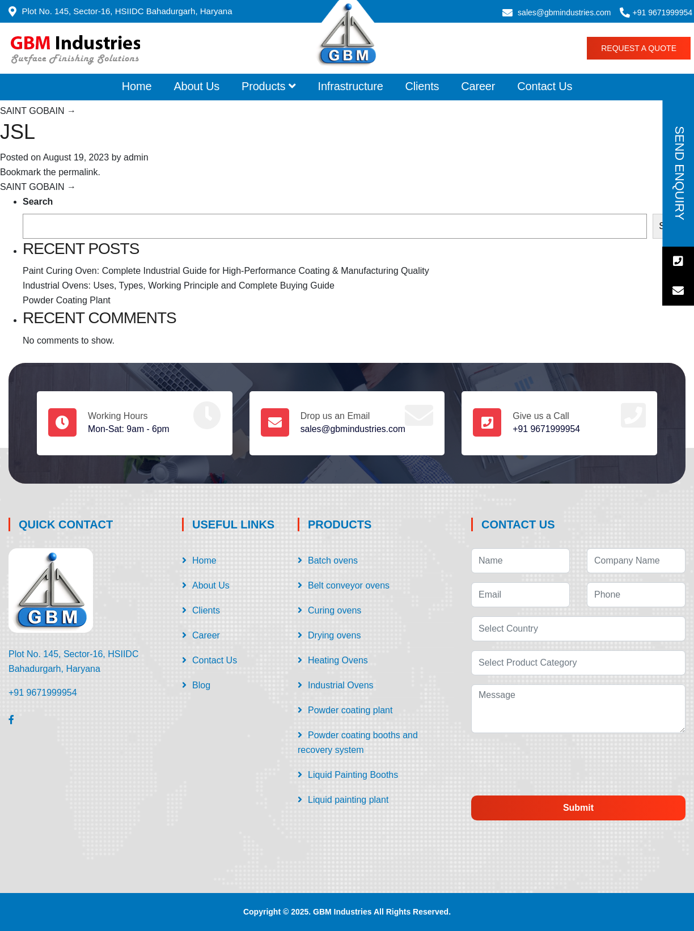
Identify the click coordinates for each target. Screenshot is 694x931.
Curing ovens (334, 610)
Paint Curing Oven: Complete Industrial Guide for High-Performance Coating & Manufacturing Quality (226, 271)
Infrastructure (350, 86)
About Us (196, 86)
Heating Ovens (338, 660)
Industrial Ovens (341, 685)
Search (38, 201)
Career (478, 86)
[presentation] (566, 764)
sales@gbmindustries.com (564, 12)
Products (269, 86)
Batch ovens (333, 560)
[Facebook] (11, 719)
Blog (201, 685)
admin (136, 157)
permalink (78, 172)
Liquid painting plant (348, 800)
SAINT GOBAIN (38, 111)
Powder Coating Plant (67, 300)
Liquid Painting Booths (353, 775)
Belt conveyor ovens (349, 585)
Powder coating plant (350, 710)
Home (137, 86)
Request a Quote (638, 48)
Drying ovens (334, 635)
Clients (422, 86)
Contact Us (544, 86)
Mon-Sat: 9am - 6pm (129, 429)
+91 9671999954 (663, 12)
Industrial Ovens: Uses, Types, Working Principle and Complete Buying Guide (179, 285)
